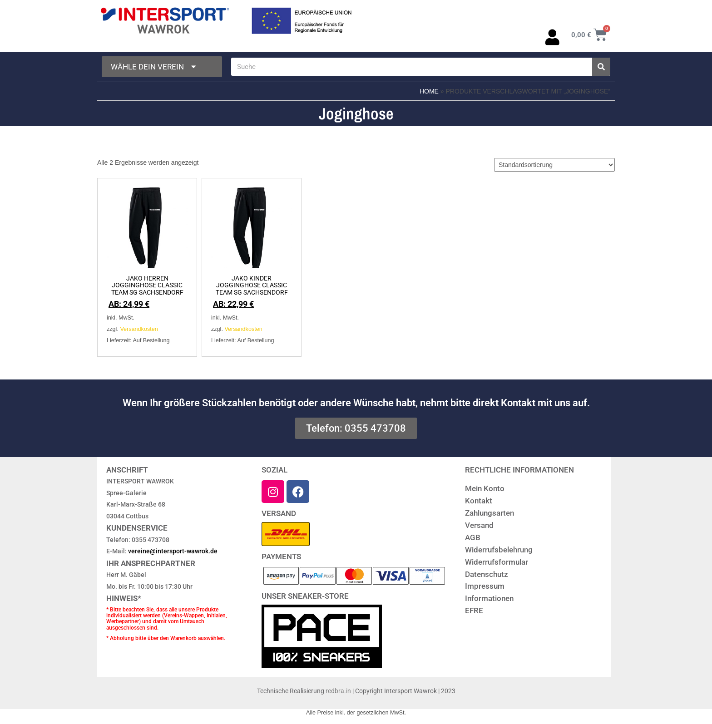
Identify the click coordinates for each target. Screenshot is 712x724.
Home (429, 91)
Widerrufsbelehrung (499, 549)
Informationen (489, 598)
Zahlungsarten (489, 512)
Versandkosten (139, 329)
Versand (479, 525)
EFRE (474, 610)
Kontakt (478, 500)
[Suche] (601, 67)
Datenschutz (486, 574)
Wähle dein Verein (154, 67)
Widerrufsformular (496, 561)
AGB (472, 537)
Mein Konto (484, 488)
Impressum (484, 586)
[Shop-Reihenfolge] (554, 165)
